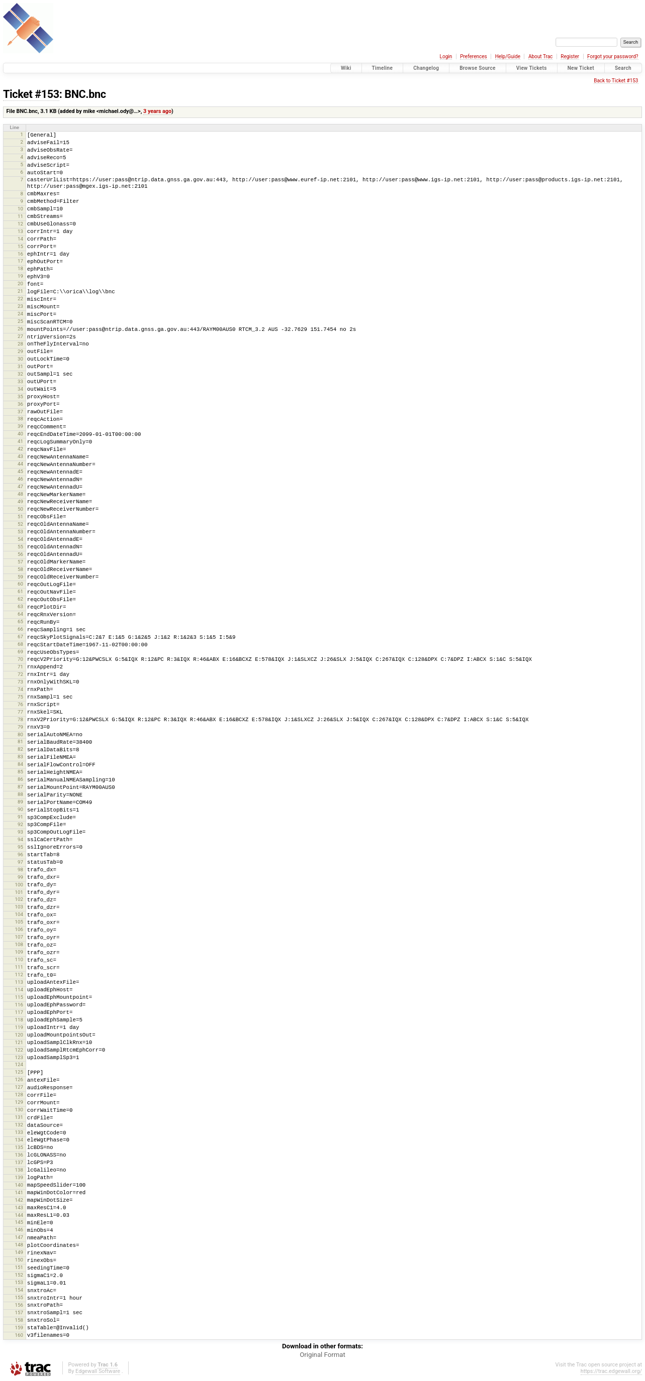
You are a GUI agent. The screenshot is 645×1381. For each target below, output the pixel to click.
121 (19, 1042)
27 (20, 336)
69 (20, 651)
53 (20, 531)
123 (19, 1057)
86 (20, 779)
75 (20, 697)
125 (19, 1072)
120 (19, 1035)
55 (20, 546)
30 (20, 359)
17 (20, 261)
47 (20, 486)
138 (19, 1170)
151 (19, 1267)
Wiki (346, 68)
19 (20, 276)
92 (20, 824)
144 (19, 1215)
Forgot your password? (612, 56)
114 (19, 989)
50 (20, 509)
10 (20, 208)
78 (20, 719)
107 (19, 937)
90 (20, 809)
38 (20, 418)
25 (20, 321)
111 (19, 967)
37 (20, 411)
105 (19, 922)
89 (20, 801)
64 (20, 614)
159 (19, 1327)
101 (19, 892)
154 (19, 1290)
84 (20, 764)
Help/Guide (507, 56)
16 (20, 254)
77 (20, 712)
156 (19, 1305)
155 (19, 1297)
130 (19, 1109)
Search (623, 68)
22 (20, 298)
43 (20, 456)
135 (19, 1147)
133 (19, 1132)
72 (20, 674)
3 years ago (157, 111)
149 (19, 1252)
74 (20, 689)
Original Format (322, 1354)
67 (20, 636)
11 (20, 216)
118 (19, 1019)
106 (19, 929)
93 (20, 832)
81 (20, 741)
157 (19, 1312)
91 (20, 817)
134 (19, 1139)
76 (20, 704)
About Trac (540, 56)
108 (19, 944)
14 (20, 239)
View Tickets (531, 68)
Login (446, 56)
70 (20, 659)
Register (570, 56)
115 (19, 997)
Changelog (426, 68)
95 (20, 847)
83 (20, 756)
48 (20, 494)
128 (19, 1094)
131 (19, 1117)
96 (20, 854)
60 (20, 584)
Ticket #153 (31, 94)
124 (19, 1064)
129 (19, 1102)
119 (19, 1027)
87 (20, 786)
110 (19, 959)
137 (19, 1162)
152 (19, 1275)
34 (20, 389)
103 (19, 906)
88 (20, 794)
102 (19, 899)
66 (20, 629)
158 (19, 1320)
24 (20, 313)
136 (19, 1155)
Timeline (382, 68)
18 (20, 268)
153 (19, 1282)
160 (19, 1335)
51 (20, 516)
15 (20, 246)
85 (20, 771)
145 (19, 1222)
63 (20, 606)
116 (19, 1004)
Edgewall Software (97, 1371)
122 (19, 1050)
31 (20, 366)
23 (20, 306)
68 (20, 644)
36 (20, 404)
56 (20, 554)
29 (20, 351)
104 (19, 914)
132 (19, 1124)
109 (19, 952)
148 (19, 1244)
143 (19, 1207)
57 (20, 561)
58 (20, 569)
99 (20, 877)
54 (20, 539)
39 (20, 426)
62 (20, 599)
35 (20, 396)
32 (20, 374)
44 (20, 464)
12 (20, 223)
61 (20, 591)
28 (20, 344)
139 (19, 1177)
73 (20, 681)
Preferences (473, 56)
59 (20, 577)
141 (19, 1192)
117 (19, 1012)
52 (20, 524)
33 (20, 381)
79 (20, 727)
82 (20, 749)
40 (20, 433)
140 (19, 1185)
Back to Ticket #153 (616, 80)
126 (19, 1079)
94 (20, 839)
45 (20, 471)
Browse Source (477, 68)
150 (19, 1259)
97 (20, 862)
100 (19, 884)
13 (20, 231)
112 (19, 974)
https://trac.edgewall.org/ (611, 1371)
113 (19, 982)
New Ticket (581, 68)
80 (20, 734)
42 (20, 448)
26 (20, 328)
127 (19, 1087)
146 (19, 1229)
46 (20, 479)
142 (19, 1200)
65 (20, 621)
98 (20, 869)
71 (20, 666)
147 (19, 1237)
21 (20, 291)
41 (20, 441)
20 (20, 283)
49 (20, 501)
